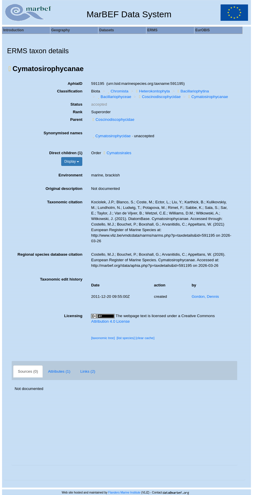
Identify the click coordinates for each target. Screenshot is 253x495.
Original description (63, 188)
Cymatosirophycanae (207, 96)
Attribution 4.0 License (110, 321)
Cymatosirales (116, 153)
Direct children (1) (65, 153)
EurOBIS (202, 30)
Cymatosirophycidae (111, 136)
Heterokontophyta (152, 91)
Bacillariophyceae (113, 96)
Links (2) (87, 371)
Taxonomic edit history (61, 279)
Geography (60, 30)
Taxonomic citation (64, 202)
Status (77, 104)
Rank (78, 112)
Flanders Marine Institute (124, 492)
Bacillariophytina (192, 91)
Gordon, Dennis (205, 296)
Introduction (13, 30)
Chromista (117, 91)
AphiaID (75, 83)
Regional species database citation (50, 254)
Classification (70, 91)
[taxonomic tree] (103, 338)
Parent (76, 119)
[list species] (126, 338)
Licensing (73, 316)
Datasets (106, 30)
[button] (10, 68)
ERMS (152, 30)
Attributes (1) (59, 371)
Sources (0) (28, 371)
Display (71, 161)
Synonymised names (63, 133)
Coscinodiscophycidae (159, 96)
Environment (70, 175)
